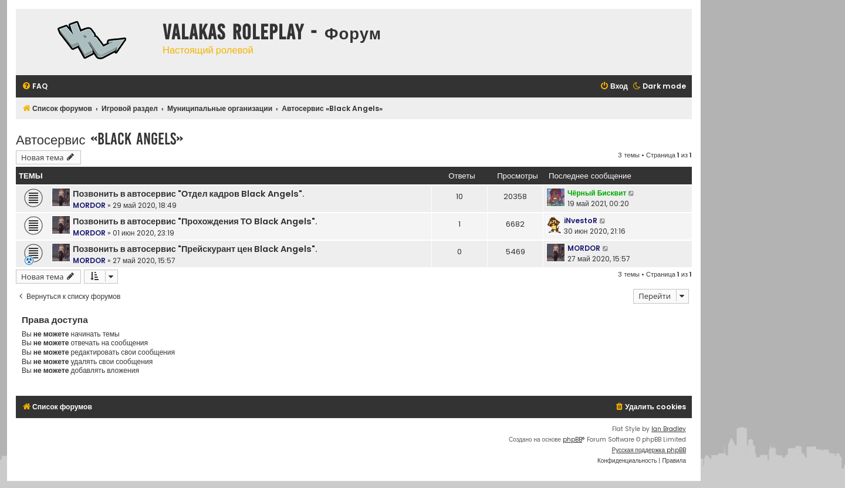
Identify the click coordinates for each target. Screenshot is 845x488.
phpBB (572, 439)
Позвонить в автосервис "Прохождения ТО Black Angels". (195, 221)
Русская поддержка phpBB (648, 450)
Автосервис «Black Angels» (99, 139)
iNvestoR (580, 221)
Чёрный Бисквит (596, 193)
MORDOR (89, 205)
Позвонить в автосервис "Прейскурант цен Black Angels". (195, 249)
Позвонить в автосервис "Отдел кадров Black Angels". (189, 194)
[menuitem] (35, 87)
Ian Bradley (668, 429)
